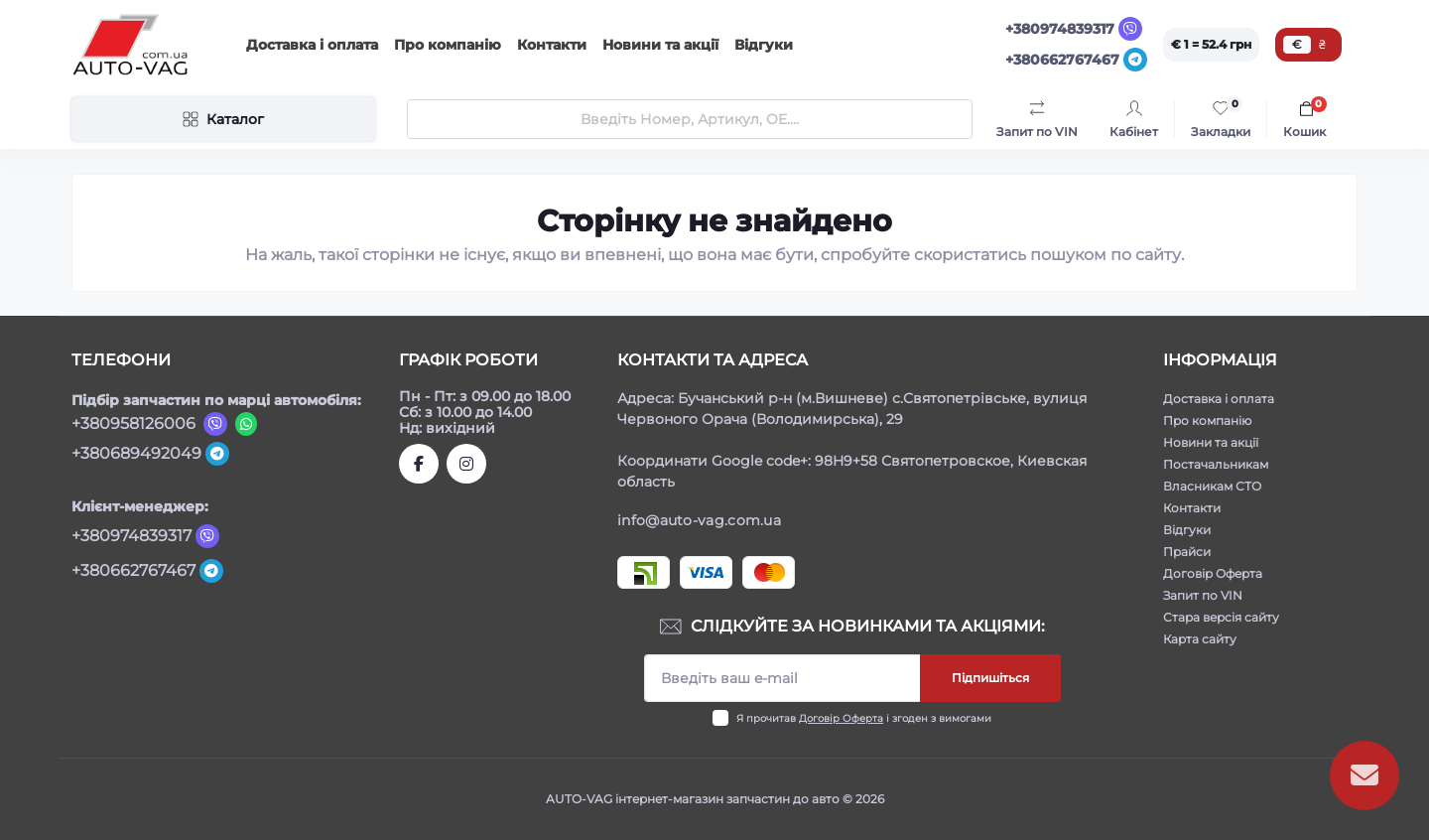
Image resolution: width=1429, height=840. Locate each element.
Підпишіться (990, 677)
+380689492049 (136, 453)
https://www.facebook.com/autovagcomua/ (419, 464)
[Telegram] (1135, 59)
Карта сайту (1199, 638)
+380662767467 (1062, 60)
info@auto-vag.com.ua (699, 520)
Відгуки (763, 45)
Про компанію (447, 45)
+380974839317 (1059, 29)
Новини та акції (660, 45)
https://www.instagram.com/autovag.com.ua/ (466, 464)
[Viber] (1130, 29)
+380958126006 (133, 423)
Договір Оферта (841, 718)
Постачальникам (1215, 464)
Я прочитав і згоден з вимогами (863, 718)
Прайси (1187, 551)
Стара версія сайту (1221, 617)
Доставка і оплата (312, 45)
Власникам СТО (1212, 486)
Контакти (551, 45)
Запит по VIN (1202, 595)
